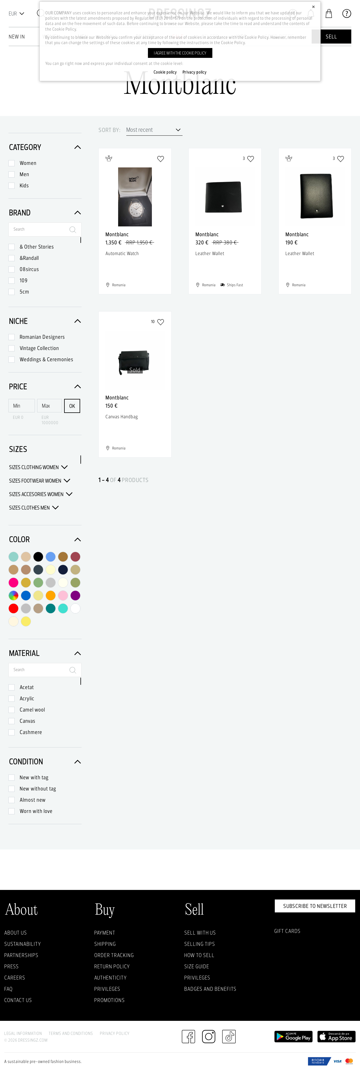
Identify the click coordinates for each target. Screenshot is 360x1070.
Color (45, 539)
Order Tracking (114, 955)
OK (72, 406)
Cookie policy (165, 72)
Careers (14, 977)
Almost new (33, 799)
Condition (45, 761)
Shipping (105, 943)
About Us (15, 932)
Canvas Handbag (121, 416)
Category (45, 147)
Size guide (196, 966)
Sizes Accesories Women (41, 494)
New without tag (38, 788)
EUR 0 (18, 417)
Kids (24, 185)
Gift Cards (287, 931)
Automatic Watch (122, 253)
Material (45, 653)
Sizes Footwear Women (39, 480)
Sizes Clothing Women (38, 467)
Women (28, 163)
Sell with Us (200, 932)
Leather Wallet (209, 253)
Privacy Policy (115, 1033)
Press (11, 966)
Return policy (112, 966)
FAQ (8, 988)
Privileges (107, 988)
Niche (45, 321)
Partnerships (21, 955)
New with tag (34, 777)
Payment (104, 932)
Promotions (109, 1000)
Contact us (18, 1000)
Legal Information (23, 1033)
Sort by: (109, 130)
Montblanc (117, 234)
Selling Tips (199, 943)
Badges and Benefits (210, 988)
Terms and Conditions (71, 1033)
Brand (45, 212)
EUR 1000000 (50, 420)
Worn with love (36, 811)
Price (45, 386)
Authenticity (110, 977)
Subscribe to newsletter (315, 906)
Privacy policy (195, 72)
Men (24, 174)
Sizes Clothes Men (34, 507)
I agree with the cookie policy (180, 53)
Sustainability (22, 943)
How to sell (199, 955)
